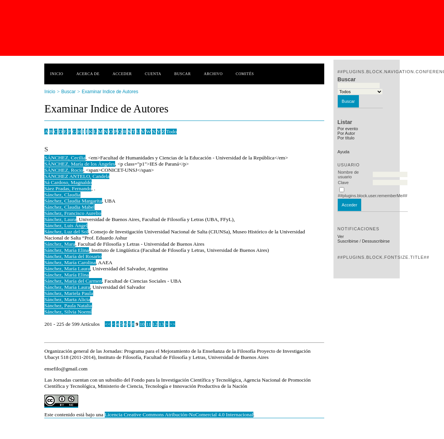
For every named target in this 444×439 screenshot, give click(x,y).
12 (154, 324)
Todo (171, 131)
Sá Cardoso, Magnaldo (68, 182)
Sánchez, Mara (59, 244)
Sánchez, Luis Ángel (65, 225)
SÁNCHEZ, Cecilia (64, 158)
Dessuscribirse (376, 241)
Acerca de (87, 74)
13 (161, 324)
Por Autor (346, 133)
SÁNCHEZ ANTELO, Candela (76, 176)
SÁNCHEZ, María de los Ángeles (79, 164)
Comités (245, 74)
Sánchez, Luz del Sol (66, 232)
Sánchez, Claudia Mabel (69, 207)
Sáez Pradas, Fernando (67, 188)
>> (172, 324)
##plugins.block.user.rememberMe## (372, 195)
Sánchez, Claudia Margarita (73, 201)
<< (108, 324)
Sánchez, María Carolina (70, 262)
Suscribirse (347, 241)
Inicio (56, 74)
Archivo (213, 74)
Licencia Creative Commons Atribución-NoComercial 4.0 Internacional (179, 414)
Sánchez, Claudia (62, 195)
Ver (340, 236)
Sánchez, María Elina (66, 250)
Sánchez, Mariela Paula (68, 293)
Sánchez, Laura (60, 219)
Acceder (122, 74)
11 (148, 324)
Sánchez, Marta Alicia (67, 299)
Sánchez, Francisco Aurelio (72, 213)
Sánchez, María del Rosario (73, 256)
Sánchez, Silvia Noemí (68, 312)
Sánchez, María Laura (67, 268)
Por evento (347, 128)
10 (141, 324)
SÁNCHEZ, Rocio (63, 170)
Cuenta (153, 74)
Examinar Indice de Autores (110, 91)
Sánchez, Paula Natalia (68, 305)
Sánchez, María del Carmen (73, 281)
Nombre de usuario (348, 174)
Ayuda (343, 151)
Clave (343, 182)
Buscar (182, 74)
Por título (345, 138)
